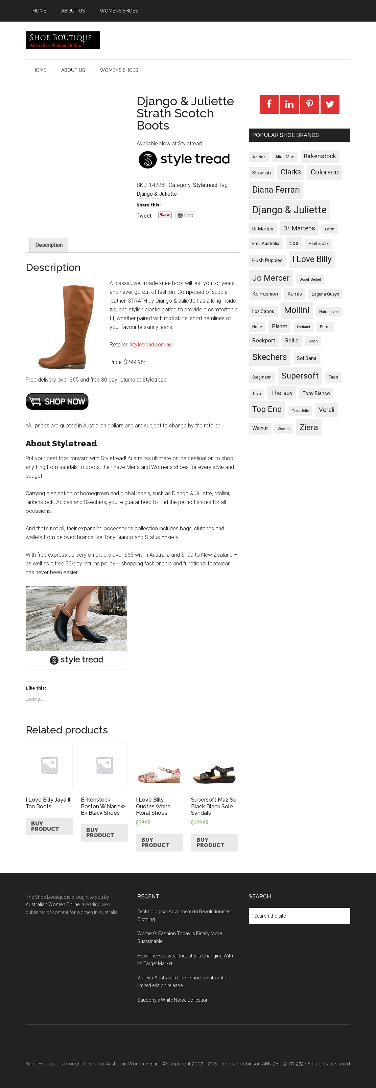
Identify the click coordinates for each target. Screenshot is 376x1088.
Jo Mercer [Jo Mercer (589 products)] (271, 278)
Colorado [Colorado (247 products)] (325, 172)
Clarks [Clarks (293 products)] (291, 172)
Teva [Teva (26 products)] (256, 393)
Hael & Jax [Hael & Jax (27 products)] (318, 243)
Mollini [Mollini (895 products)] (296, 310)
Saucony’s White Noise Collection (173, 1000)
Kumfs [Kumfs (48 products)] (295, 294)
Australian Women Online (52, 904)
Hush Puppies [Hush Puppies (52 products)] (267, 260)
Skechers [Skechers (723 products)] (269, 357)
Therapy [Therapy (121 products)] (282, 392)
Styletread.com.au (151, 344)
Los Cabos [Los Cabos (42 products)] (263, 311)
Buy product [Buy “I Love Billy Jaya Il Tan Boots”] (45, 826)
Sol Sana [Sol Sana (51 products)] (306, 358)
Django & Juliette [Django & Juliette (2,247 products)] (289, 210)
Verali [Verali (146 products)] (326, 410)
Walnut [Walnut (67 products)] (260, 428)
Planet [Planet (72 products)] (279, 326)
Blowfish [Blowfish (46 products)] (261, 172)
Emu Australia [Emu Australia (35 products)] (265, 243)
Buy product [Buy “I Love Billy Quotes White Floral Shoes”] (155, 842)
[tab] (48, 245)
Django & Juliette (157, 194)
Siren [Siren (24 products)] (313, 341)
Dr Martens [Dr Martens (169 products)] (299, 228)
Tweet (144, 216)
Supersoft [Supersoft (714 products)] (300, 376)
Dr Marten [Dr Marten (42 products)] (262, 228)
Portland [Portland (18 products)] (303, 327)
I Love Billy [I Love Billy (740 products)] (312, 259)
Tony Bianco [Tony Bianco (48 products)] (316, 393)
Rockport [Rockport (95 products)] (263, 340)
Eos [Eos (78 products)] (294, 243)
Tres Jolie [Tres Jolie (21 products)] (300, 411)
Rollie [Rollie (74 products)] (292, 340)
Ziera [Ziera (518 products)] (309, 427)
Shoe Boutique (63, 40)
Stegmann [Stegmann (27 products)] (262, 377)
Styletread (205, 185)
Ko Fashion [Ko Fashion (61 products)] (265, 294)
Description (49, 245)
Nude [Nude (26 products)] (257, 327)
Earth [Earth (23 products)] (329, 229)
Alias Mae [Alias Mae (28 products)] (284, 157)
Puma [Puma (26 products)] (325, 327)
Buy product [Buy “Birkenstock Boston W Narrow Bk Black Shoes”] (100, 833)
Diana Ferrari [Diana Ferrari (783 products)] (276, 190)
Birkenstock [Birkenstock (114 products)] (320, 156)
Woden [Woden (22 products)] (284, 428)
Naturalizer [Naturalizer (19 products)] (328, 312)
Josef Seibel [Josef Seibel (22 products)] (310, 279)
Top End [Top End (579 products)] (267, 409)
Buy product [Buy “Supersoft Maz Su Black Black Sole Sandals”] (210, 842)
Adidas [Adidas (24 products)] (258, 157)
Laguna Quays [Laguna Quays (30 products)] (325, 294)
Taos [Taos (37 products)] (333, 377)
